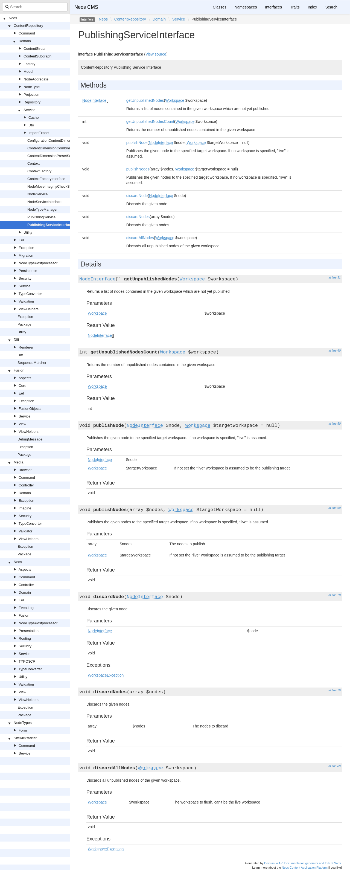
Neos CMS (86, 7)
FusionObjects (30, 409)
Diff (16, 340)
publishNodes (138, 169)
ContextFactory (39, 171)
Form (23, 730)
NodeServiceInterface (44, 202)
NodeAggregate (36, 79)
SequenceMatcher (32, 363)
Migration (26, 255)
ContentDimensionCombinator (51, 148)
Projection (31, 94)
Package (24, 324)
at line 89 (334, 766)
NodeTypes (23, 723)
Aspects (25, 378)
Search (331, 7)
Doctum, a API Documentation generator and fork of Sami (302, 863)
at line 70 (334, 595)
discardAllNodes (140, 238)
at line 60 (334, 507)
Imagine (25, 508)
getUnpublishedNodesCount (150, 121)
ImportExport (38, 133)
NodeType (32, 87)
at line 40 (334, 350)
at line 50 (334, 423)
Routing (25, 638)
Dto (31, 125)
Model (28, 71)
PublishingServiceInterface (50, 225)
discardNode (137, 195)
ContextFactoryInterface (46, 179)
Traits (294, 7)
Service (29, 110)
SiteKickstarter (25, 738)
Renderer (26, 347)
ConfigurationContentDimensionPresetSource (63, 140)
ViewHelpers (29, 309)
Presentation (29, 631)
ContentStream (35, 49)
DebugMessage (30, 439)
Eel (21, 240)
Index (312, 7)
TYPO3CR (27, 661)
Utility (28, 232)
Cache (33, 117)
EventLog (26, 608)
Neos (13, 18)
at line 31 (334, 277)
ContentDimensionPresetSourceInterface (59, 156)
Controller (26, 485)
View (22, 424)
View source (155, 54)
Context (33, 163)
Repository (32, 102)
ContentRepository (28, 26)
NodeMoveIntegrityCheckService (53, 186)
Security (25, 278)
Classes (219, 7)
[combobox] (35, 6)
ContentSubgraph (37, 56)
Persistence (28, 271)
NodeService (37, 194)
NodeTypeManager (42, 209)
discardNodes (138, 216)
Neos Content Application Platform (305, 867)
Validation (26, 301)
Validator (25, 531)
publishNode (137, 142)
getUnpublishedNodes (145, 100)
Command (27, 33)
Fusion (19, 370)
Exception (26, 248)
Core (22, 386)
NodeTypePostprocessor (38, 263)
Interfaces (273, 7)
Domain (25, 41)
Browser (25, 470)
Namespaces (246, 7)
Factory (29, 64)
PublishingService (41, 217)
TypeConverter (30, 294)
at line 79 (334, 690)
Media (18, 462)
